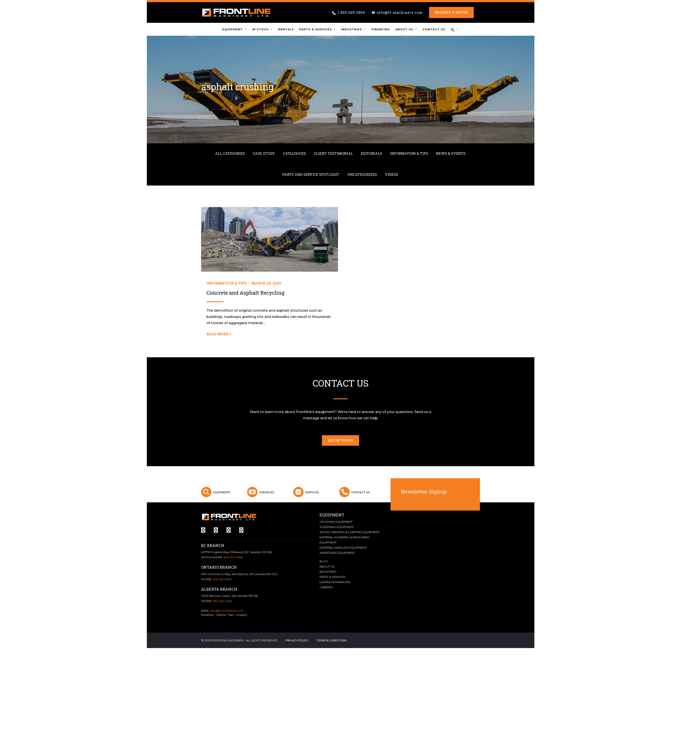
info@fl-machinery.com (400, 12)
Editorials (371, 153)
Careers (326, 587)
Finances (266, 492)
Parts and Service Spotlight (310, 174)
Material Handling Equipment (343, 547)
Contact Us (434, 29)
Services (312, 492)
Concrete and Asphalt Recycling (245, 293)
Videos (391, 174)
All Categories (230, 153)
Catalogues (294, 153)
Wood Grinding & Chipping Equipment (350, 532)
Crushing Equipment (336, 521)
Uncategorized (362, 174)
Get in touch (340, 440)
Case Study (264, 153)
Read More (217, 334)
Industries (353, 29)
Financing (380, 29)
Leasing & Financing (335, 582)
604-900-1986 (233, 557)
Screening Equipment (337, 527)
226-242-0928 (222, 579)
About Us (406, 29)
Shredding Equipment (337, 552)
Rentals (286, 29)
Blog (324, 561)
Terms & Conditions (331, 640)
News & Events (450, 153)
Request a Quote (451, 12)
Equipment (234, 29)
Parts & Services (317, 29)
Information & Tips (409, 153)
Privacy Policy (297, 640)
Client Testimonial (333, 153)
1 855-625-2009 (351, 12)
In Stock (262, 29)
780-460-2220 (222, 601)
